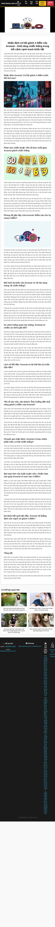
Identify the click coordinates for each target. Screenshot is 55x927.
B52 (52, 652)
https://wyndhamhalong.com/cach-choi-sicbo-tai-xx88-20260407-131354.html (45, 802)
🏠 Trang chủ (19, 3)
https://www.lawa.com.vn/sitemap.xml (30, 646)
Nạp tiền (31, 2)
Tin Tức (26, 2)
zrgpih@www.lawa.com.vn (8, 651)
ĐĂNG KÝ (50, 3)
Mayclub (52, 650)
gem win (52, 654)
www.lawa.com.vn (9, 3)
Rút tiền (37, 2)
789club (52, 656)
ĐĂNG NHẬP (42, 3)
